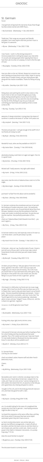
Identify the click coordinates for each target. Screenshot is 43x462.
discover (16, 460)
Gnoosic (21, 3)
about (27, 460)
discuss (22, 460)
